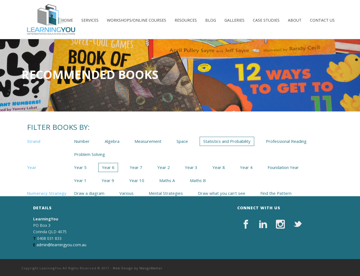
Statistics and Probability (227, 141)
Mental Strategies (166, 193)
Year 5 (80, 167)
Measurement (147, 141)
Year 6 (108, 167)
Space (182, 141)
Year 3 (191, 167)
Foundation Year (283, 167)
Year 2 (163, 167)
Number (82, 141)
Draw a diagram (89, 193)
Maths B (198, 180)
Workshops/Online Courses (136, 20)
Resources (186, 20)
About (295, 20)
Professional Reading (286, 141)
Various (126, 193)
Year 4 (246, 167)
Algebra (112, 141)
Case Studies (266, 20)
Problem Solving (89, 154)
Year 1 (80, 180)
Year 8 (218, 167)
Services (90, 20)
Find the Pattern (276, 193)
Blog (210, 20)
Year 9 (108, 180)
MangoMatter (151, 268)
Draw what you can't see (221, 193)
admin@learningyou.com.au (61, 244)
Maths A (167, 180)
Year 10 (136, 180)
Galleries (234, 20)
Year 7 (136, 167)
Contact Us (322, 20)
